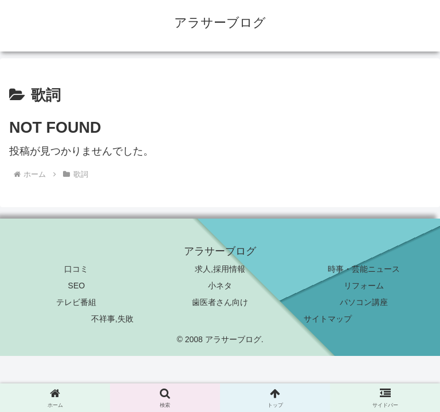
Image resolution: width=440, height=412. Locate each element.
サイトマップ (328, 318)
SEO (76, 285)
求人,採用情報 (220, 269)
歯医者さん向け (220, 302)
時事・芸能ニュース (364, 269)
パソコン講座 (364, 302)
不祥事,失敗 (112, 318)
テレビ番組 (76, 302)
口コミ (76, 269)
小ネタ (220, 285)
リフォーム (364, 285)
